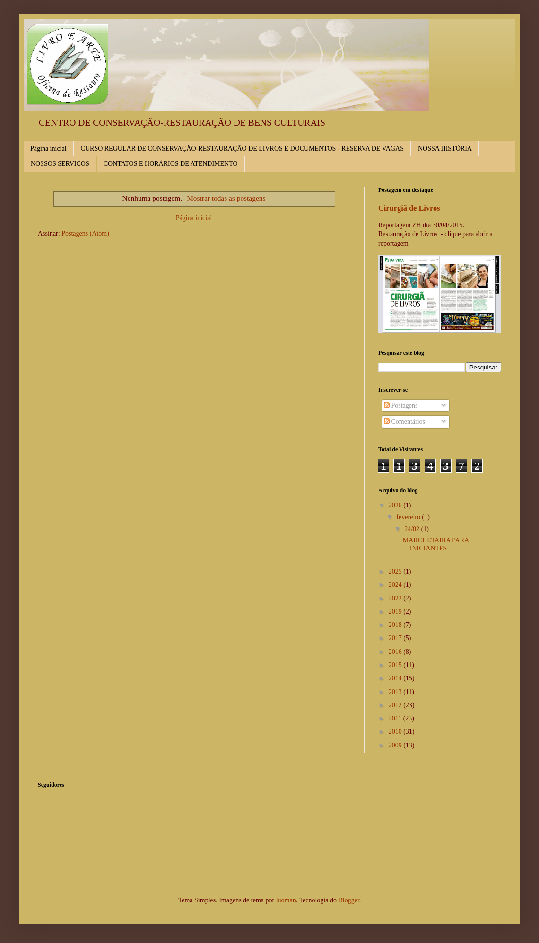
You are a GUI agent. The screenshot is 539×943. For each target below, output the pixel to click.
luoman (286, 900)
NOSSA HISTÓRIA (445, 148)
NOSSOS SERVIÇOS (60, 163)
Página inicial (48, 148)
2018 (396, 624)
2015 (396, 665)
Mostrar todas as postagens (226, 198)
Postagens (401, 405)
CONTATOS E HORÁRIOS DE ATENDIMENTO (171, 163)
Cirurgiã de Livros (409, 208)
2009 (396, 745)
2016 (396, 651)
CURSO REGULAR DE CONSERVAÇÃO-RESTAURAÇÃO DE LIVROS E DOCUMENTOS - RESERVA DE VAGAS (242, 148)
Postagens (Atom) (85, 233)
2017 (396, 638)
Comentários (404, 421)
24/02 (412, 528)
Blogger (348, 900)
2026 (396, 505)
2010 (396, 731)
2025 (396, 571)
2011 (396, 718)
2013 (396, 691)
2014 (396, 678)
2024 (396, 584)
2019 (396, 611)
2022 (396, 598)
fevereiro (409, 517)
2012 (396, 705)
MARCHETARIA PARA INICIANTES (436, 544)
